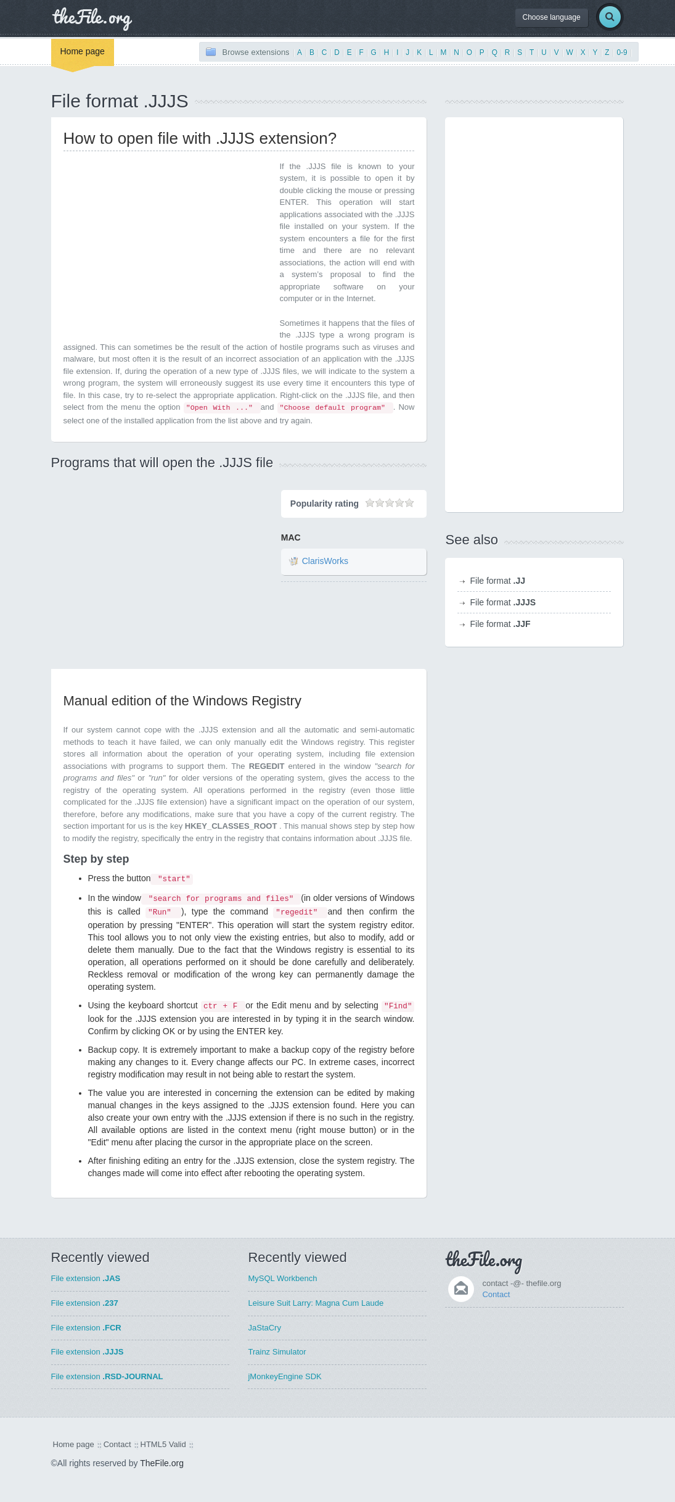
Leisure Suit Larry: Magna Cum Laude (315, 1303)
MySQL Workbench (282, 1278)
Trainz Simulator (277, 1351)
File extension (86, 1278)
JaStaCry (264, 1327)
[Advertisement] (167, 246)
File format (497, 581)
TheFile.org (162, 1463)
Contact (496, 1294)
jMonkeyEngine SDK (284, 1376)
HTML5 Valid (163, 1444)
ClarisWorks (325, 561)
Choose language (552, 17)
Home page (82, 51)
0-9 (621, 52)
